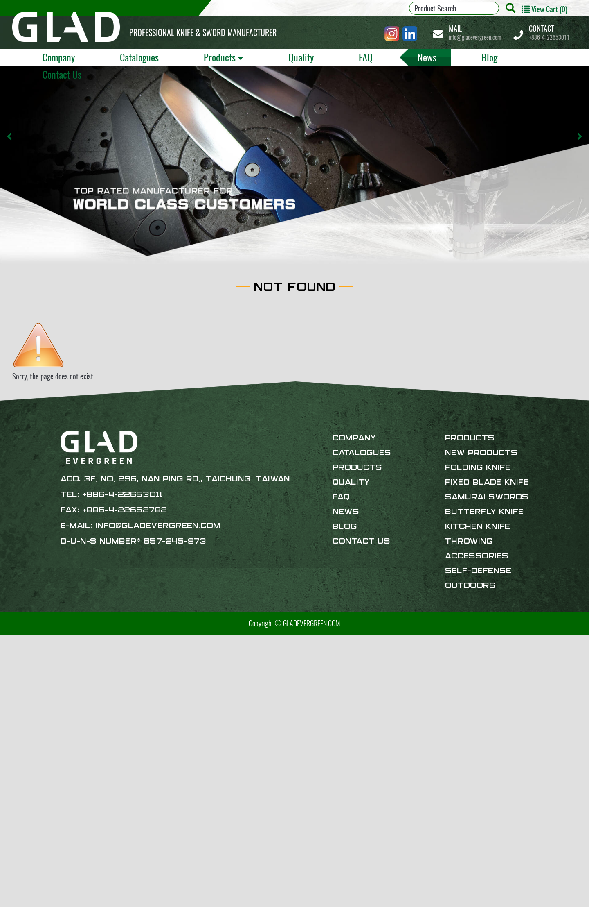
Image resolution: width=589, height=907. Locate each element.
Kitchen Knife (477, 527)
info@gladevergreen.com (475, 32)
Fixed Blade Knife (487, 482)
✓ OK (223, 901)
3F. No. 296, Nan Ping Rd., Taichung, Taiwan (187, 479)
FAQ (366, 57)
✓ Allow (11, 661)
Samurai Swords (486, 497)
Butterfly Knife (484, 512)
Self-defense (478, 571)
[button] (9, 136)
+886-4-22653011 (549, 32)
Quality (301, 57)
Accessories (476, 556)
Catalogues (139, 57)
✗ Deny (10, 672)
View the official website (70, 735)
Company (59, 57)
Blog (489, 57)
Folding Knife (477, 468)
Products (220, 57)
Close (7, 640)
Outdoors (470, 586)
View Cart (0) (544, 9)
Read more (17, 735)
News (427, 57)
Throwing (469, 541)
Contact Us (62, 74)
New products (481, 453)
